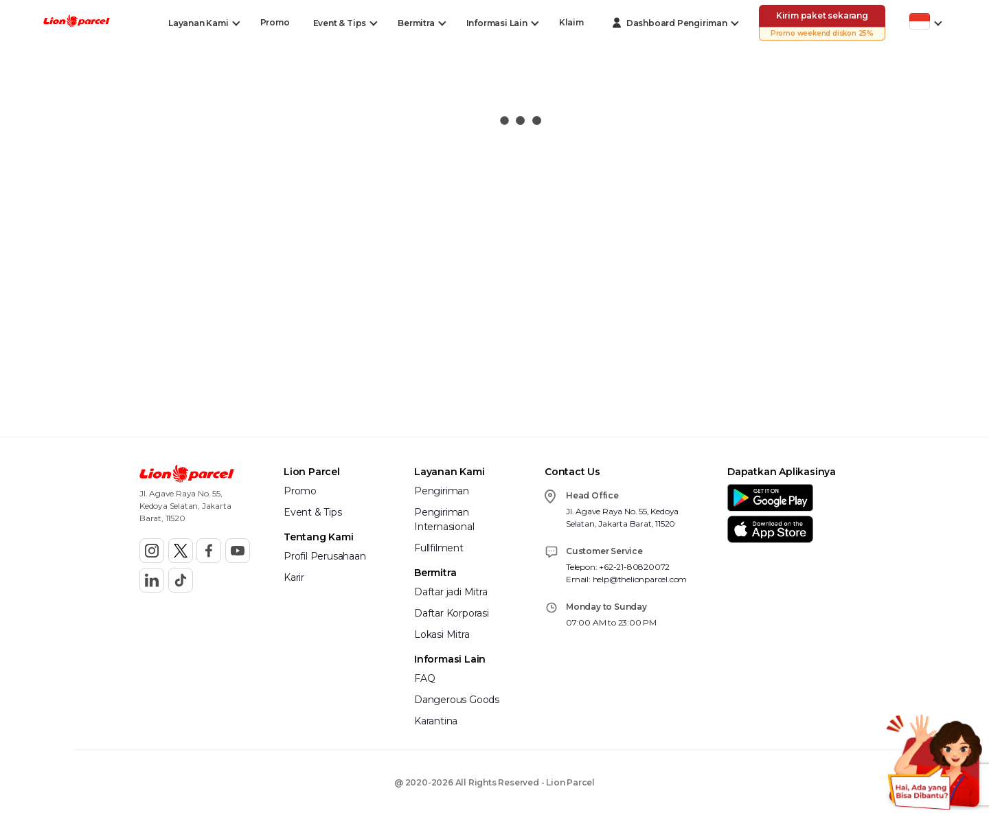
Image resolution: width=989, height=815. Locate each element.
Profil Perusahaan (325, 556)
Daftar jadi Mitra (451, 592)
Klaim (571, 22)
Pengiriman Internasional (444, 519)
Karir (294, 577)
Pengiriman (441, 491)
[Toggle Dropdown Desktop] (198, 23)
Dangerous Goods (456, 699)
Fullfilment (439, 548)
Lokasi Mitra (442, 634)
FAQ (424, 678)
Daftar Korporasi (451, 613)
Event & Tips (313, 512)
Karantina (435, 721)
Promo (275, 22)
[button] (76, 22)
